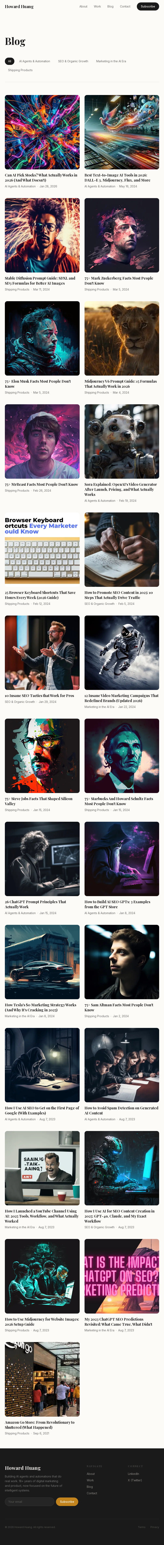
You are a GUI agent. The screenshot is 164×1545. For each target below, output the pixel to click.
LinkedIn (133, 1473)
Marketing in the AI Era (111, 61)
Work (97, 6)
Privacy (154, 1527)
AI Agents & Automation (34, 61)
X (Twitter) (135, 1480)
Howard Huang (19, 6)
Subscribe (148, 6)
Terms (142, 1527)
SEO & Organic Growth (73, 61)
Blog (110, 6)
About (83, 6)
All (9, 61)
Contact (125, 6)
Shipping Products (20, 70)
